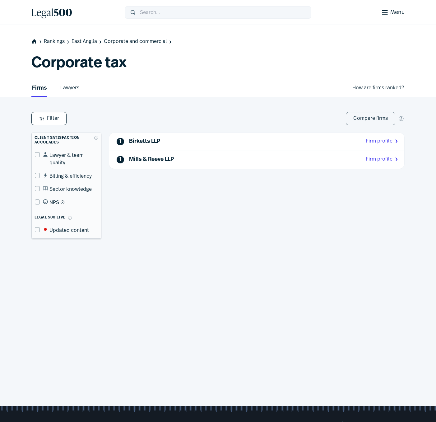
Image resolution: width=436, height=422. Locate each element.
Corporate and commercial (138, 41)
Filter (49, 118)
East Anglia (87, 41)
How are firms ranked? (378, 87)
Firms (39, 88)
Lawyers (69, 87)
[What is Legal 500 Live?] (67, 207)
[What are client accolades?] (95, 135)
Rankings (57, 41)
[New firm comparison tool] (401, 118)
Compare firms (370, 118)
